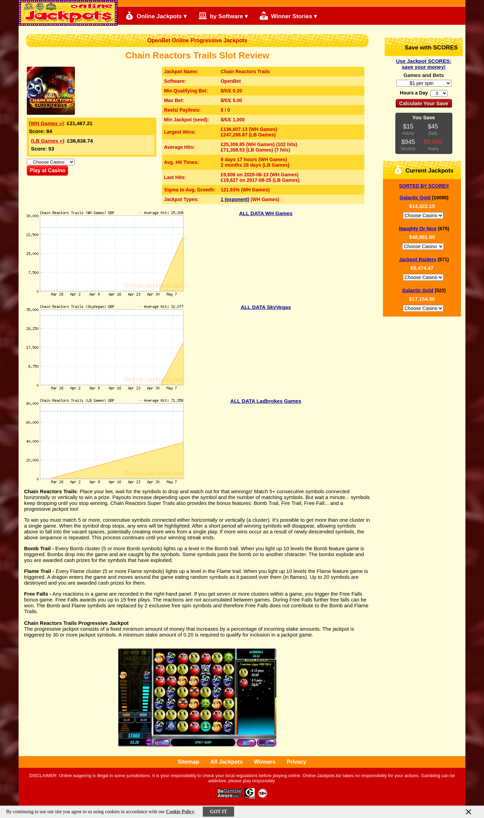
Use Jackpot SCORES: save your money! (423, 64)
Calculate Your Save (423, 103)
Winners (265, 762)
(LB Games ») (47, 141)
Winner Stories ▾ (288, 15)
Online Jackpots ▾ (156, 15)
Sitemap (188, 762)
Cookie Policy (180, 811)
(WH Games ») (46, 123)
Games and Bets (424, 75)
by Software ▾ (223, 15)
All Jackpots (226, 762)
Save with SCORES (425, 47)
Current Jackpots (424, 170)
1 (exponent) (235, 199)
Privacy (296, 762)
